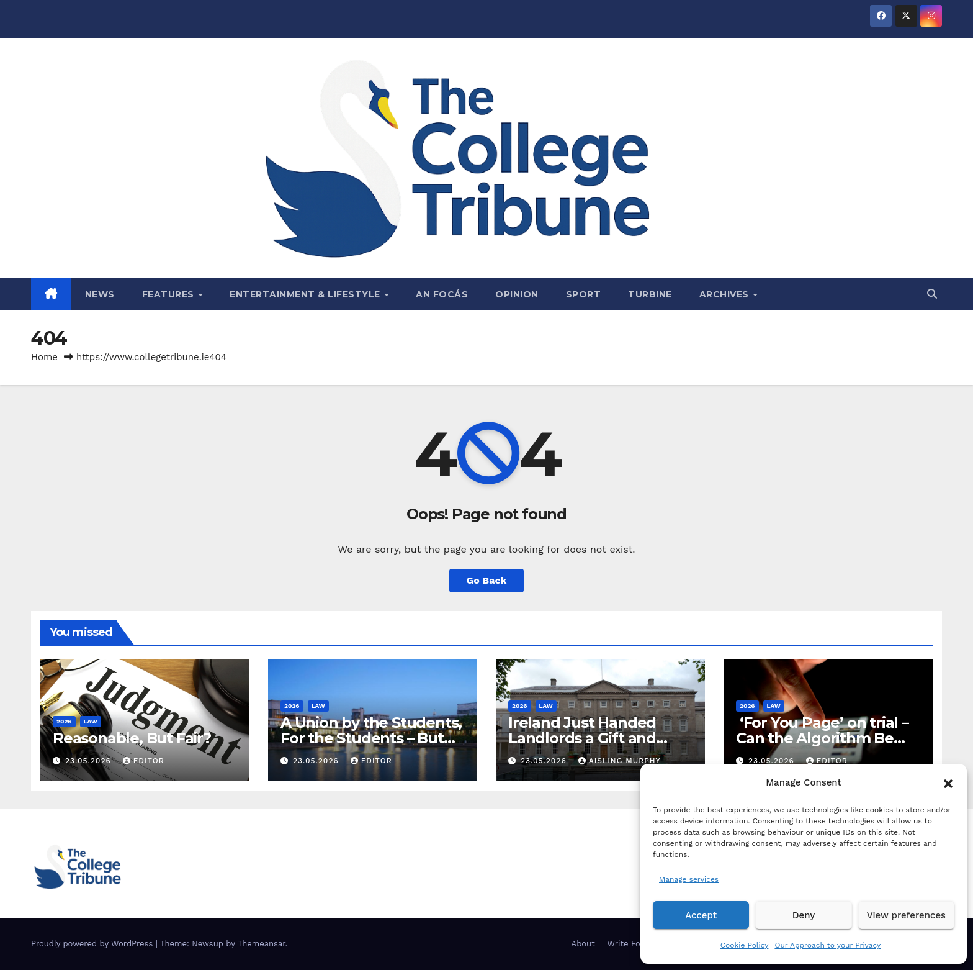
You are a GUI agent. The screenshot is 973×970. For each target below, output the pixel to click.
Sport (583, 294)
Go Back (487, 580)
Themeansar (261, 943)
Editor (143, 760)
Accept (701, 915)
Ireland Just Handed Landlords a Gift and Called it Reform (582, 738)
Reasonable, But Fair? (132, 738)
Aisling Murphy (619, 760)
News (100, 294)
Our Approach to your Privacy (827, 945)
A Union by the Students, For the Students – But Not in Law (371, 738)
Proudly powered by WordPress (93, 943)
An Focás (442, 294)
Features (169, 294)
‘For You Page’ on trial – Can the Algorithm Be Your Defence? (822, 738)
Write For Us (632, 943)
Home (44, 357)
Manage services (689, 879)
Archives (725, 294)
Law (90, 721)
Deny (803, 915)
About (583, 943)
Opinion (517, 294)
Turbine (650, 294)
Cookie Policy (744, 945)
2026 (64, 721)
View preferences (906, 915)
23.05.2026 (89, 760)
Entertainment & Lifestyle (306, 294)
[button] (948, 782)
